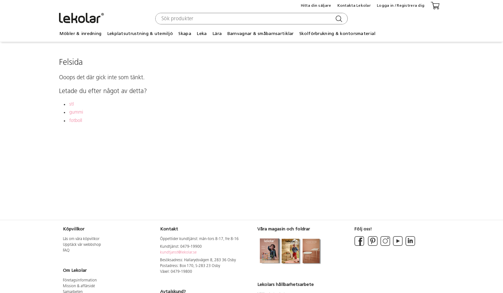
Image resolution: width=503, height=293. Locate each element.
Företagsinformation (80, 280)
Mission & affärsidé (79, 286)
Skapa (184, 33)
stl (71, 104)
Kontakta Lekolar (354, 5)
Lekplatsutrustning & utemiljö (140, 33)
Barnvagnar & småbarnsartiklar (260, 33)
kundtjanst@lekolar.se (178, 252)
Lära (217, 33)
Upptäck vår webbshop (82, 245)
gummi (76, 112)
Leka (202, 33)
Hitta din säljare (316, 5)
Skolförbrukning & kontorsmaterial (337, 33)
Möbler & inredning (80, 33)
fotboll (75, 120)
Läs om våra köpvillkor (81, 239)
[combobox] (251, 18)
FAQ (66, 251)
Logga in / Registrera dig (400, 5)
